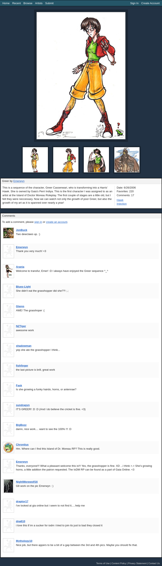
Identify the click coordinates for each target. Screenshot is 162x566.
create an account (56, 221)
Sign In (134, 3)
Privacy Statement (137, 563)
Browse (28, 3)
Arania (20, 266)
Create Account (150, 3)
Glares (20, 306)
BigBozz (21, 424)
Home (6, 3)
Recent (16, 3)
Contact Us (154, 563)
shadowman (23, 345)
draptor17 (22, 501)
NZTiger (21, 326)
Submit (49, 3)
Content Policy (118, 563)
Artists (39, 3)
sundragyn (23, 405)
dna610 (20, 521)
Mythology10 (24, 540)
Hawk (120, 200)
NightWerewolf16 (27, 481)
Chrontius (22, 444)
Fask (19, 385)
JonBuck (21, 230)
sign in (38, 221)
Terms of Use (103, 563)
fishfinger (22, 365)
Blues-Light (23, 286)
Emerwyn (18, 181)
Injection (122, 203)
